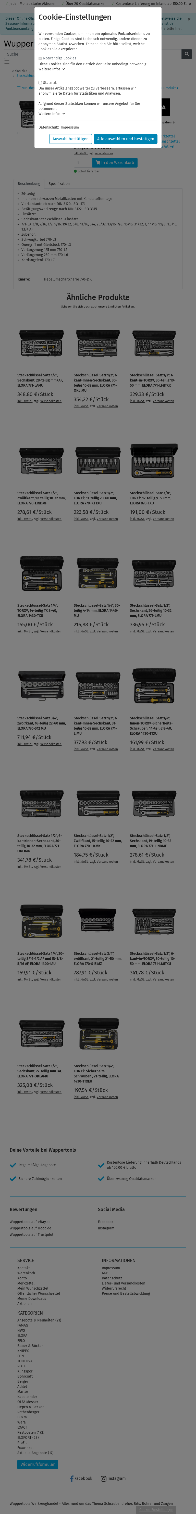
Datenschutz (49, 127)
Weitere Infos (52, 69)
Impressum (70, 127)
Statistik (50, 83)
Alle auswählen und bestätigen (125, 138)
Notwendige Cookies (59, 58)
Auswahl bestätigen (71, 138)
